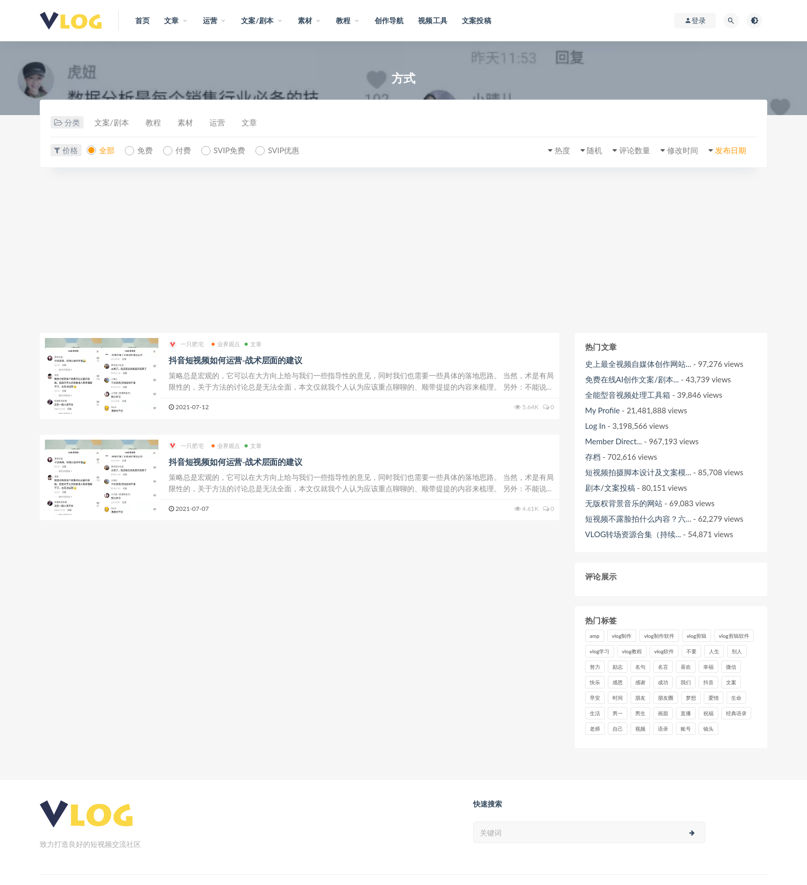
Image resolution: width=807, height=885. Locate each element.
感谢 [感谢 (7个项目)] (640, 682)
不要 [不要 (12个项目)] (691, 651)
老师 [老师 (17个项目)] (595, 729)
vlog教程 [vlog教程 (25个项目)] (631, 651)
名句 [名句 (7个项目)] (640, 667)
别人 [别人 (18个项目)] (737, 651)
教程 (153, 122)
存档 (593, 456)
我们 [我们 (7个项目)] (686, 682)
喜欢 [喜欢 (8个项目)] (686, 667)
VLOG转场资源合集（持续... (633, 534)
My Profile (602, 410)
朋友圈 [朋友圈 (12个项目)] (665, 698)
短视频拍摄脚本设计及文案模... (638, 472)
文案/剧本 (111, 122)
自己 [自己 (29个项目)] (617, 729)
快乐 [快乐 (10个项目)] (595, 682)
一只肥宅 (186, 344)
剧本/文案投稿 (610, 487)
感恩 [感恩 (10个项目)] (617, 682)
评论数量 (634, 150)
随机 (594, 150)
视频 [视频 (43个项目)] (640, 729)
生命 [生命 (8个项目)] (736, 698)
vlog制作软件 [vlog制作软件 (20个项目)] (659, 636)
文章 (249, 122)
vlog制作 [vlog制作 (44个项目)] (622, 636)
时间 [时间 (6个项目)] (617, 698)
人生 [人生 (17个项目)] (714, 651)
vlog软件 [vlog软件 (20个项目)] (664, 651)
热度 (562, 150)
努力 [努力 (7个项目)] (595, 667)
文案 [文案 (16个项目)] (731, 682)
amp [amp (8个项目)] (595, 636)
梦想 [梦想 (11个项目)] (691, 698)
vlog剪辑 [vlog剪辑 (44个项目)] (696, 636)
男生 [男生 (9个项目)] (640, 713)
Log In (595, 425)
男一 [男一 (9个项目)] (617, 713)
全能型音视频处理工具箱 (627, 394)
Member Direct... (613, 441)
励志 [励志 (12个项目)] (617, 667)
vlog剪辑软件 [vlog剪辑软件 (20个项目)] (734, 636)
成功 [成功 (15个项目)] (663, 682)
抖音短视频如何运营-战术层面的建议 (235, 360)
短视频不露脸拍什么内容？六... (638, 518)
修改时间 (682, 150)
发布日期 (730, 150)
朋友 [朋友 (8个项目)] (640, 698)
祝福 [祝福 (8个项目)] (708, 713)
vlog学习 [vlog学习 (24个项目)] (599, 651)
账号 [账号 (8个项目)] (686, 729)
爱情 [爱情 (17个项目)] (713, 698)
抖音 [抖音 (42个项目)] (708, 682)
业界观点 (226, 344)
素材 (185, 122)
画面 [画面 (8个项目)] (663, 713)
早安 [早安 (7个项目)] (595, 698)
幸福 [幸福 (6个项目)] (708, 667)
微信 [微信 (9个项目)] (731, 667)
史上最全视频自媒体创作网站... (638, 363)
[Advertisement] (403, 255)
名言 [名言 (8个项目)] (663, 667)
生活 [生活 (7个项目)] (595, 713)
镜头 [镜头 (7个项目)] (708, 729)
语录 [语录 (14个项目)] (663, 729)
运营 (217, 122)
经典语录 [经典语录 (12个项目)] (736, 713)
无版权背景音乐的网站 (624, 503)
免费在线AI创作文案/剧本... (632, 379)
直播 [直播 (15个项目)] (686, 713)
